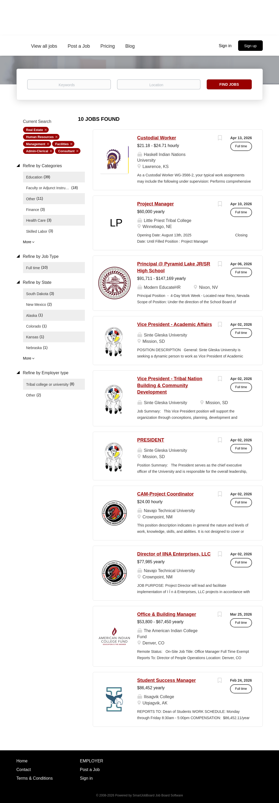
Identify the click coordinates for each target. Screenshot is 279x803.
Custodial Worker (156, 137)
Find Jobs (229, 84)
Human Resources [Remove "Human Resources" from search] (40, 137)
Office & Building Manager (166, 614)
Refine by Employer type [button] (45, 373)
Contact (24, 769)
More (27, 242)
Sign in (225, 46)
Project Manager (155, 204)
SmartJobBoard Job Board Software (158, 795)
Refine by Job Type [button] (40, 256)
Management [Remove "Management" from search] (35, 144)
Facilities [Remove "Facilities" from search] (62, 144)
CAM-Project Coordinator (165, 494)
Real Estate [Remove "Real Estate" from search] (34, 130)
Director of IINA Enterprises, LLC (174, 554)
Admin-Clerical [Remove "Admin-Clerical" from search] (37, 151)
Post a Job (90, 769)
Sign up (250, 46)
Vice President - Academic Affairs (174, 324)
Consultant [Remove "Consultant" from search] (66, 151)
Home (22, 761)
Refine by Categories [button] (42, 166)
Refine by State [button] (37, 282)
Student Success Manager (166, 680)
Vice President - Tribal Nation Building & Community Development (170, 385)
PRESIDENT (150, 440)
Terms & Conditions (35, 778)
